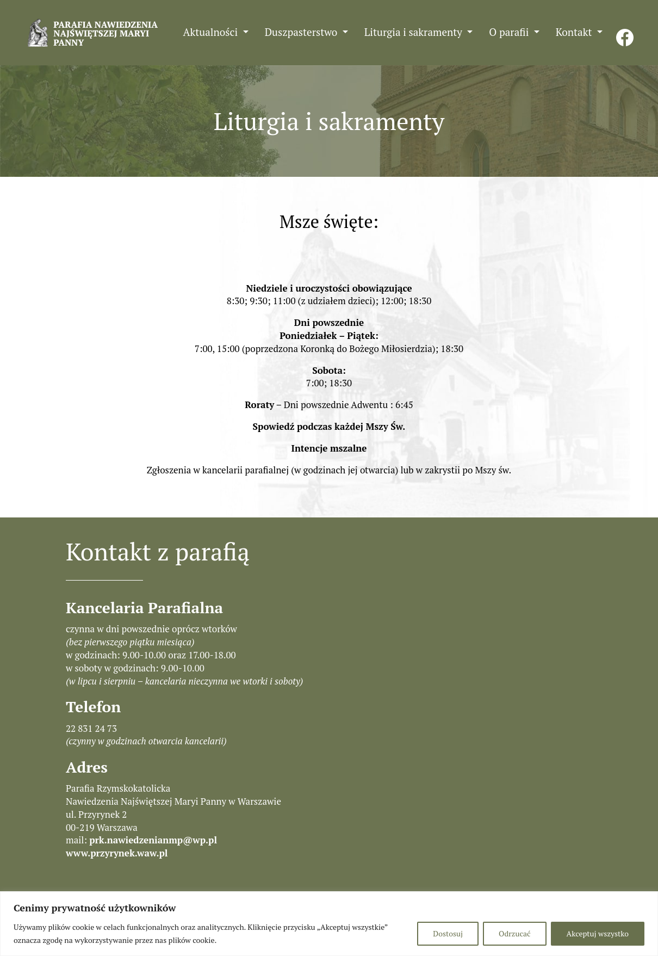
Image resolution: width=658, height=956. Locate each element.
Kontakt (575, 32)
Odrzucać (514, 933)
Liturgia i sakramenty (414, 32)
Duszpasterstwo (302, 32)
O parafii (510, 32)
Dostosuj (448, 933)
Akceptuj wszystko (598, 933)
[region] (329, 923)
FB (625, 32)
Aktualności (211, 32)
